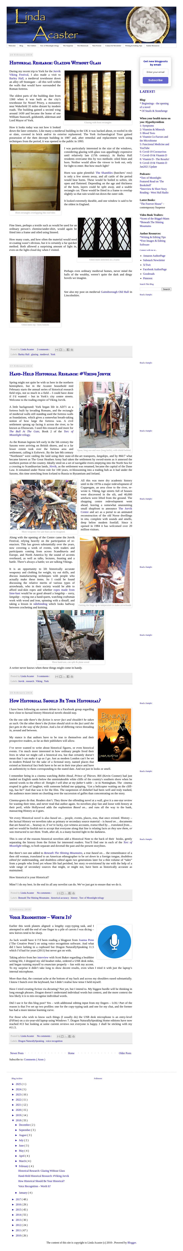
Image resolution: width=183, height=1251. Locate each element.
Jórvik (53, 466)
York (53, 354)
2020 (19, 1109)
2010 (19, 1235)
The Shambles (104, 172)
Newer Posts (16, 1053)
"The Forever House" (151, 203)
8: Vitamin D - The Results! (154, 159)
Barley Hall (16, 78)
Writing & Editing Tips (133, 46)
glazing (35, 354)
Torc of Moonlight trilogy (49, 46)
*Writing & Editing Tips (153, 237)
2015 (19, 1209)
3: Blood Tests (147, 133)
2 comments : (43, 349)
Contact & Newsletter (113, 46)
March (23, 1161)
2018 (19, 1120)
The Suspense (68, 46)
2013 (19, 1219)
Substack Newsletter (154, 260)
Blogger (131, 1242)
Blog (21, 46)
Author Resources (152, 46)
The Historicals (82, 46)
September (25, 1130)
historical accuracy (60, 897)
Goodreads (149, 273)
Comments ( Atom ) (34, 1059)
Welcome (12, 46)
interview (42, 957)
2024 (19, 1089)
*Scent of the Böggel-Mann (154, 218)
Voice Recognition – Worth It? (40, 917)
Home (71, 1053)
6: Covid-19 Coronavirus (153, 151)
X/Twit (147, 264)
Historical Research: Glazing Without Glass (55, 63)
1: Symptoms (147, 125)
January (23, 1192)
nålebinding (40, 604)
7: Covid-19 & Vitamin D (153, 155)
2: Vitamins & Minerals (152, 129)
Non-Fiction (96, 46)
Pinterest (147, 278)
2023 (19, 1094)
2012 (19, 1225)
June (21, 1145)
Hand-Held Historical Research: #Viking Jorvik (59, 374)
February (24, 1166)
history (74, 897)
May (21, 1150)
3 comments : (43, 676)
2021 (19, 1104)
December (25, 1124)
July (21, 1140)
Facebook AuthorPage (155, 269)
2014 (19, 1214)
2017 (19, 1199)
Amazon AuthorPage (154, 255)
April (22, 1155)
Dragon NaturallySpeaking (31, 1041)
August (23, 1135)
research (30, 681)
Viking (39, 681)
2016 (19, 1204)
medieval (44, 354)
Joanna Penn (86, 940)
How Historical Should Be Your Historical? (54, 701)
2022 (19, 1099)
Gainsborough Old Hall (115, 291)
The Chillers (31, 46)
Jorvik (21, 681)
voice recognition (54, 1041)
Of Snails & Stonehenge (155, 110)
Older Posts (125, 1053)
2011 (19, 1230)
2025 (19, 1084)
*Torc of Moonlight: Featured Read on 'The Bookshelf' (152, 181)
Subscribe (155, 80)
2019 (19, 1115)
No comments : (44, 893)
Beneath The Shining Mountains (34, 897)
